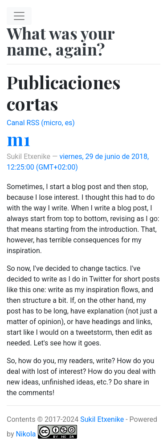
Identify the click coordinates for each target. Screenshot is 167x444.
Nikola (26, 434)
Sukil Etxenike (102, 419)
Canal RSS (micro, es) (41, 123)
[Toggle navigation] (19, 16)
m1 (18, 139)
